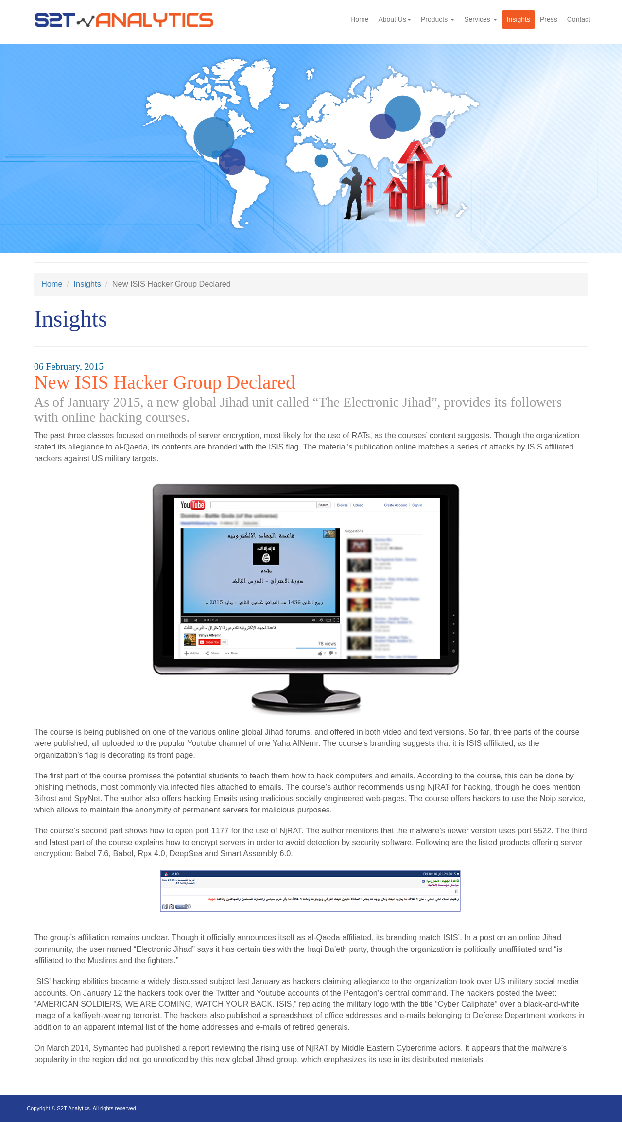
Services (480, 19)
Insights (518, 19)
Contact (578, 19)
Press (548, 19)
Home (359, 19)
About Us (394, 19)
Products (437, 19)
